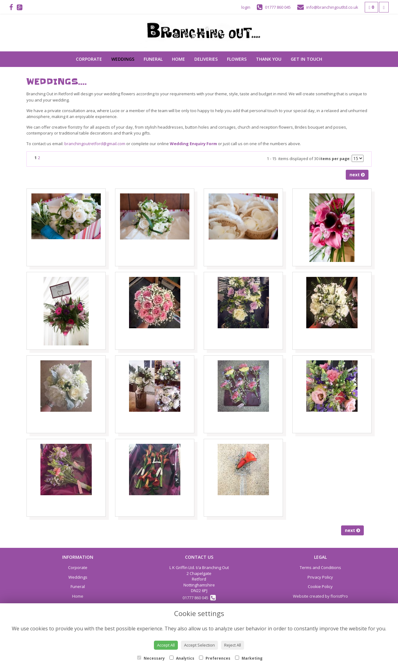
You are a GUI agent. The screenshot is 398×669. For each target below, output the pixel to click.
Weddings (122, 59)
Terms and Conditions (320, 567)
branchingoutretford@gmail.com (94, 143)
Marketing (248, 658)
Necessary (151, 658)
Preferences (214, 658)
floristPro (339, 596)
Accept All (166, 645)
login (245, 7)
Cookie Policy (320, 586)
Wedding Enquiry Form (193, 143)
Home (178, 59)
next (357, 175)
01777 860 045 (199, 597)
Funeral (153, 59)
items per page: (335, 158)
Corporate (89, 59)
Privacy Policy (320, 577)
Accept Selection (199, 645)
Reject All (232, 645)
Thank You (268, 59)
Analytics (181, 658)
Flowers (237, 59)
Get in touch (306, 59)
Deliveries (206, 59)
